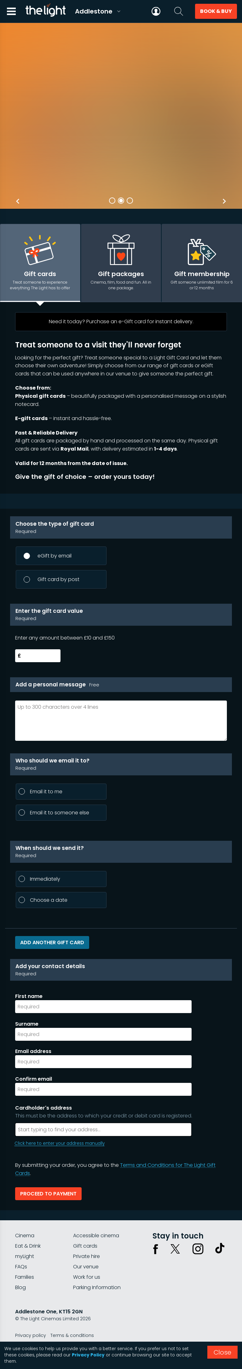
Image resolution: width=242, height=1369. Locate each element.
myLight (24, 1256)
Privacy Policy (88, 1355)
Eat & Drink (28, 1246)
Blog (20, 1287)
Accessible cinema (96, 1235)
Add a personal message (57, 684)
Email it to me (40, 791)
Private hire (86, 1256)
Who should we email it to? (121, 764)
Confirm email (33, 1079)
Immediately (39, 879)
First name (29, 996)
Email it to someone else (54, 812)
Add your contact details (121, 969)
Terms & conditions (72, 1335)
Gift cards (85, 1246)
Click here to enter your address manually (59, 1143)
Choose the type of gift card (121, 527)
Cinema (24, 1235)
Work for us (86, 1277)
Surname (26, 1024)
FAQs (21, 1266)
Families (24, 1277)
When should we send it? (121, 852)
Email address (33, 1051)
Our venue (86, 1266)
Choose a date (43, 900)
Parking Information (97, 1287)
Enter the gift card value (121, 615)
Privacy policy (30, 1335)
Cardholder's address (123, 1112)
